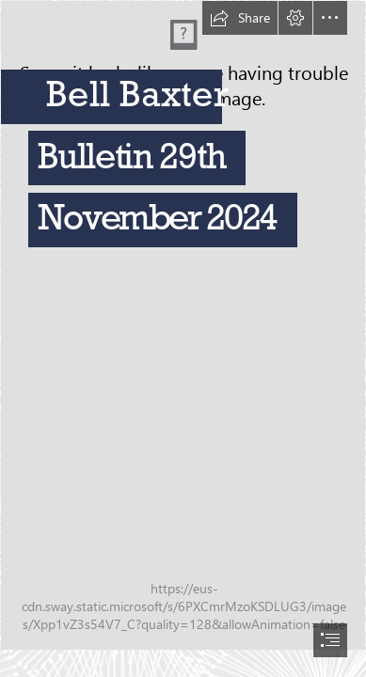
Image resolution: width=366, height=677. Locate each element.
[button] (240, 18)
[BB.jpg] (183, 325)
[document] (183, 338)
